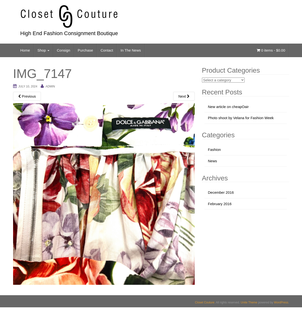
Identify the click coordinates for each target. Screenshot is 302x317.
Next (183, 96)
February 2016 (220, 204)
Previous (27, 96)
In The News (131, 50)
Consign (63, 50)
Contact (107, 50)
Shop (43, 50)
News (212, 161)
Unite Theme (249, 302)
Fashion (214, 149)
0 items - (271, 50)
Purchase (85, 50)
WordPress (281, 302)
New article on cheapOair (228, 107)
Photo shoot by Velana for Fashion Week (241, 118)
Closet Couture (204, 302)
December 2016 (221, 192)
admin (50, 86)
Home (25, 50)
